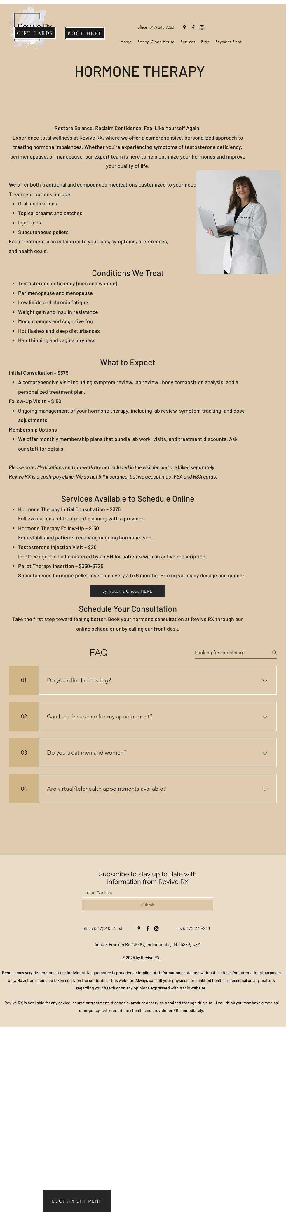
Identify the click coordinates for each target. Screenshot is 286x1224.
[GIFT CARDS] (35, 33)
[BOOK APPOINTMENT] (77, 1201)
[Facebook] (193, 27)
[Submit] (147, 905)
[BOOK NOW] (112, 1219)
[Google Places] (184, 27)
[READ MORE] (174, 1219)
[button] (187, 41)
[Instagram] (202, 27)
